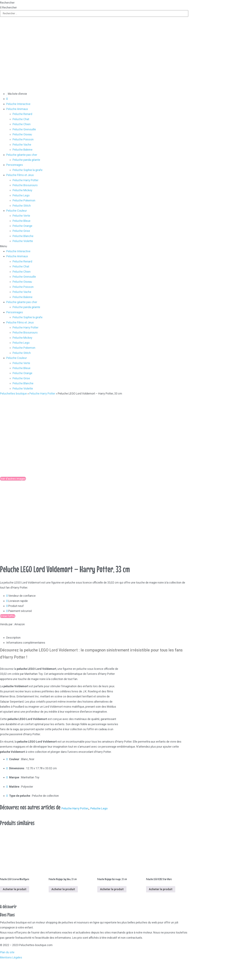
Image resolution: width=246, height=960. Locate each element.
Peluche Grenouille (24, 129)
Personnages (14, 164)
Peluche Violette (23, 241)
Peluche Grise (21, 230)
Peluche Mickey (22, 190)
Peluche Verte (21, 215)
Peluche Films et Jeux (20, 175)
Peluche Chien (22, 124)
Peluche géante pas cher (21, 154)
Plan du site (7, 952)
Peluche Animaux (17, 109)
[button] (123, 246)
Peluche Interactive (18, 104)
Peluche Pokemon (24, 200)
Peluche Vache (22, 144)
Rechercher (7, 2)
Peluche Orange (22, 225)
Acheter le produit (14, 889)
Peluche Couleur (16, 210)
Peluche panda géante (26, 159)
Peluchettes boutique (13, 393)
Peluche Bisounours (25, 185)
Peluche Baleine (22, 149)
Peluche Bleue (21, 220)
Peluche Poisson (23, 139)
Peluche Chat (21, 119)
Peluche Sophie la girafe (28, 170)
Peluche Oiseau (22, 134)
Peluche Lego (21, 195)
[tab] (97, 637)
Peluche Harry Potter (25, 180)
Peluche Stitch (22, 205)
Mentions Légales (11, 957)
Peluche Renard (22, 114)
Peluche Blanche (23, 236)
